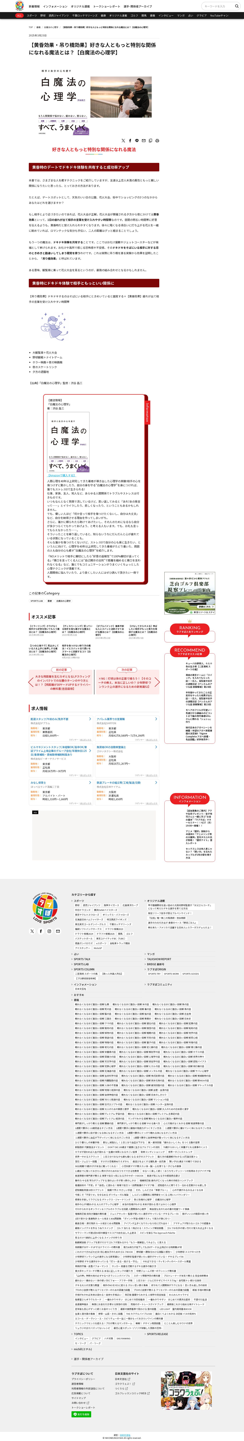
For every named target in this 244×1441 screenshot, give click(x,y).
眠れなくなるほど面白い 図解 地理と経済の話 (97, 1090)
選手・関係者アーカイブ (89, 1359)
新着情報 (34, 6)
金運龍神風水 (81, 1304)
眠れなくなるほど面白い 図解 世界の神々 (184, 1056)
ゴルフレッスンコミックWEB (130, 1393)
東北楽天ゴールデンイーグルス (90, 924)
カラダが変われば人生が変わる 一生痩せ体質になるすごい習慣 (106, 1151)
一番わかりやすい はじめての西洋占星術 (169, 1299)
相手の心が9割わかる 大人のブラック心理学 (97, 1204)
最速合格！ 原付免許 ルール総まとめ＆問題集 (97, 1223)
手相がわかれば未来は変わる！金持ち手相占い (98, 1294)
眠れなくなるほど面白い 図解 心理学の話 (139, 1056)
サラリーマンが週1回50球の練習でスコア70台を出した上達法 (105, 1232)
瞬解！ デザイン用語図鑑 (148, 1323)
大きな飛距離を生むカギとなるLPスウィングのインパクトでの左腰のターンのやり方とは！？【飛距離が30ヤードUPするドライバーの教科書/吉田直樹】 (64, 682)
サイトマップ (79, 1398)
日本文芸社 (80, 988)
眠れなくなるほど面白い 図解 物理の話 (94, 1042)
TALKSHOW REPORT (159, 959)
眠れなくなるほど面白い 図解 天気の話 (136, 1037)
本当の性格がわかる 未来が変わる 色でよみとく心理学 (149, 1204)
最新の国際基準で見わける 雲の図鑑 (138, 1309)
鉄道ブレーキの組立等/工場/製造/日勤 (118, 782)
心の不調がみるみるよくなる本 (187, 1190)
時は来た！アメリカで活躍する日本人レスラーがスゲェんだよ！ (180, 927)
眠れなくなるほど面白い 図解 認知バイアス (185, 1061)
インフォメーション (55, 6)
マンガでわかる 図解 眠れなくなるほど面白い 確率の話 (155, 1118)
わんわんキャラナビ (179, 1294)
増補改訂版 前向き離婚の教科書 (90, 1213)
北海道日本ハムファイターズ (89, 919)
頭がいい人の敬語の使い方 (195, 1213)
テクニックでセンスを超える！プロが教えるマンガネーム (103, 1323)
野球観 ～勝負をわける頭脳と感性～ (154, 1251)
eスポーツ (101, 943)
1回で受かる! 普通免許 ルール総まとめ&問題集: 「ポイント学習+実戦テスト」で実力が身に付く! (122, 1218)
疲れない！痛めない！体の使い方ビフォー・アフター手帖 (103, 1280)
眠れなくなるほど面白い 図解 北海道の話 (95, 1071)
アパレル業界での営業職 (111, 719)
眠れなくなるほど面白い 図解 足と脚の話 (137, 1047)
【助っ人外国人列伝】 (112, 973)
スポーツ (32, 15)
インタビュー (166, 15)
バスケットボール (84, 938)
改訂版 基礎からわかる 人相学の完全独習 (145, 1294)
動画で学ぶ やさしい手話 (119, 1190)
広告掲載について (81, 1393)
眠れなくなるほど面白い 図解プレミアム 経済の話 (99, 1118)
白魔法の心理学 (51, 27)
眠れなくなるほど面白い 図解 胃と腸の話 (181, 1047)
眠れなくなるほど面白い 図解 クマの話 (94, 1023)
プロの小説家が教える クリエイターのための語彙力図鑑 (161, 1290)
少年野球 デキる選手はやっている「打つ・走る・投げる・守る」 (107, 1261)
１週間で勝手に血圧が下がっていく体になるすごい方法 (102, 1137)
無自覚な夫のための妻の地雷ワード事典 (169, 1209)
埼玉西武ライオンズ (117, 919)
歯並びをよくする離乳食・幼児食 (149, 1161)
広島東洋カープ (130, 905)
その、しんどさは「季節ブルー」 (152, 1190)
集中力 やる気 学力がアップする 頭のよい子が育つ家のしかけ (105, 1180)
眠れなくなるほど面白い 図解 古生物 (173, 1013)
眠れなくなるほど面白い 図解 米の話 (131, 1004)
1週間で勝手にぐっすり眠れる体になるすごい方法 (152, 1132)
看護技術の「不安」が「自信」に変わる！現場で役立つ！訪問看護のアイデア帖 (114, 1185)
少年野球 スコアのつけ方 (188, 1251)
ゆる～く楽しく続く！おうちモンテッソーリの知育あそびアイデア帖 (177, 1171)
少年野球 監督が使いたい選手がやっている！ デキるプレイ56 (153, 1256)
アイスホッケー (82, 948)
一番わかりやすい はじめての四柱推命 (125, 1299)
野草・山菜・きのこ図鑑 (110, 1313)
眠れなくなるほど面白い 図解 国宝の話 (136, 1028)
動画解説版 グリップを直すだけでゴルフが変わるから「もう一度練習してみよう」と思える (120, 1242)
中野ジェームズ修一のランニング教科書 (156, 1271)
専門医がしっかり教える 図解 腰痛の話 (94, 1123)
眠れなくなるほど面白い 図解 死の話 (93, 1009)
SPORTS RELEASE (157, 1334)
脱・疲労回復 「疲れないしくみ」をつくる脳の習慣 (174, 1142)
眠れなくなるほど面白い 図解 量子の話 (136, 1042)
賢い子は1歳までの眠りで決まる (185, 1161)
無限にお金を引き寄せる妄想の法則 (109, 1304)
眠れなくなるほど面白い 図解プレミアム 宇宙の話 (99, 1113)
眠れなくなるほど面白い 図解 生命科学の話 (96, 1075)
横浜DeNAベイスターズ (105, 910)
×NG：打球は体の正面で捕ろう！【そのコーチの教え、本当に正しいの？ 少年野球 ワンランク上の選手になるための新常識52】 (124, 682)
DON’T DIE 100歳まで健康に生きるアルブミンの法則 (134, 1147)
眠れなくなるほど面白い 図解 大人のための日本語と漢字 (161, 1109)
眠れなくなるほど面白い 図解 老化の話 (94, 1047)
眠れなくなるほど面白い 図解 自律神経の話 (96, 1094)
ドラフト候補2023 (114, 929)
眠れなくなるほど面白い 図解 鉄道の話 (94, 1037)
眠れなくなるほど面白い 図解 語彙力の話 (95, 1056)
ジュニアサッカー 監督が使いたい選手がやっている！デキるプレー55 (144, 1213)
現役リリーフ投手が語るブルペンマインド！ (170, 913)
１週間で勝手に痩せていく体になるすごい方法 (188, 1128)
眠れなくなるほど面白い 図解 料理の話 (178, 1042)
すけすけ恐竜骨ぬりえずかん (114, 1161)
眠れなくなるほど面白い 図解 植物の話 (94, 1032)
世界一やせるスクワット (87, 1156)
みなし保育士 (38, 782)
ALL (19, 15)
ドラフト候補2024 (84, 933)
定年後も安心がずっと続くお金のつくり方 (96, 1309)
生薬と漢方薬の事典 (85, 1313)
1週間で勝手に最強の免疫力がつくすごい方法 (138, 1128)
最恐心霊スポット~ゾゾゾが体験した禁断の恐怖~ (138, 1328)
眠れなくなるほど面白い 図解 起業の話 (178, 1023)
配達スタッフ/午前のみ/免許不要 (49, 719)
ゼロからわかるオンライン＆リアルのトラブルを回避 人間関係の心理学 (110, 1209)
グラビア (202, 15)
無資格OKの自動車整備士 (111, 747)
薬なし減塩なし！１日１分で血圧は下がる (124, 1142)
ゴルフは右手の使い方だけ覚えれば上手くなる (190, 1228)
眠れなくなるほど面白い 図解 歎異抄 (133, 1018)
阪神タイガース (111, 905)
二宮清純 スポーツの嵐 (86, 973)
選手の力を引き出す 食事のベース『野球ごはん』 (172, 922)
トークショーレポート (106, 6)
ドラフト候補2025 (106, 933)
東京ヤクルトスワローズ (87, 914)
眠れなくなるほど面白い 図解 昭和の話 (178, 1028)
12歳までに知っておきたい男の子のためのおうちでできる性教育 (107, 1171)
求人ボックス (85, 739)
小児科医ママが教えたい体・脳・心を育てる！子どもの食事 (151, 1166)
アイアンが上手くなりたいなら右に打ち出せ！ (147, 1223)
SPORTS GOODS (190, 973)
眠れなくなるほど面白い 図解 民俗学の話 (139, 1061)
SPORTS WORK (171, 973)
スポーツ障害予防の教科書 (147, 1275)
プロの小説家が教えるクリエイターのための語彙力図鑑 (102, 1290)
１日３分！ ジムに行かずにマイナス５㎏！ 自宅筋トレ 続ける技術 (168, 1280)
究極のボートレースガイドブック (147, 1304)
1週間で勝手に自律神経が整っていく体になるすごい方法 (162, 1137)
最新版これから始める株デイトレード (186, 1304)
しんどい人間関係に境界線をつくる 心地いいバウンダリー (161, 1194)
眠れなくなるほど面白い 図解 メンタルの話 (140, 1071)
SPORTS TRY (154, 973)
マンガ (181, 15)
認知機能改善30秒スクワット (89, 1190)
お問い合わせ (79, 1402)
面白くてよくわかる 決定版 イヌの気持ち (175, 1313)
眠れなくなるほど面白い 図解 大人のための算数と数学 (102, 1109)
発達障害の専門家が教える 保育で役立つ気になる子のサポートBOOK (109, 1175)
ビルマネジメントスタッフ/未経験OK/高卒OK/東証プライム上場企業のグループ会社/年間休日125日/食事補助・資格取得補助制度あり (59, 750)
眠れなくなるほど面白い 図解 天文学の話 (95, 1061)
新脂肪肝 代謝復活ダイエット (89, 1147)
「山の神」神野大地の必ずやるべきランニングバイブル (102, 1275)
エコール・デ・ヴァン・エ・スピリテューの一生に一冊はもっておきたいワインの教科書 (119, 1318)
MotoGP (98, 948)
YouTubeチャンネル (221, 15)
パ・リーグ (95, 1343)
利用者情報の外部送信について (88, 1388)
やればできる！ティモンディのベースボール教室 (167, 1261)
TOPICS (78, 1334)
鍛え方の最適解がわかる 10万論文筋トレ (178, 1156)
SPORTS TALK (82, 959)
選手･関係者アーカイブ (138, 6)
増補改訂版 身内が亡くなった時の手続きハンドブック (166, 1180)
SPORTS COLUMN (84, 969)
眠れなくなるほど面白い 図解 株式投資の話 (142, 1075)
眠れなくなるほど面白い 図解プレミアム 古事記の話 (153, 1113)
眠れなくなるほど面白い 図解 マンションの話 (146, 1099)
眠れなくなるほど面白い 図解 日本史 (173, 1018)
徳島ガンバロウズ (84, 943)
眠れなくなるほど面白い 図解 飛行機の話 (184, 1066)
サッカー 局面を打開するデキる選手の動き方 (134, 1266)
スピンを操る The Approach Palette (157, 1232)
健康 (103, 15)
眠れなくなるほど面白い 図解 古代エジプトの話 (98, 1104)
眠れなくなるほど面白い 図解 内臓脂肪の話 (96, 1080)
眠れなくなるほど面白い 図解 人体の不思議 (96, 1085)
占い (190, 15)
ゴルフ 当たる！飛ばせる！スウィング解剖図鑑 (140, 1228)
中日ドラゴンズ (82, 910)
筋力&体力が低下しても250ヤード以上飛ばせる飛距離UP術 (153, 1247)
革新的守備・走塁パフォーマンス (91, 1266)
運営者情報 (77, 1383)
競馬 (144, 15)
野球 (42, 15)
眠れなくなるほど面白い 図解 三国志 (93, 1018)
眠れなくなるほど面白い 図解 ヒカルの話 (139, 1066)
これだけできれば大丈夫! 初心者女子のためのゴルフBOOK (104, 1251)
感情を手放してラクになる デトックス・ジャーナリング (102, 1199)
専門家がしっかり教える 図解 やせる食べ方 (138, 1123)
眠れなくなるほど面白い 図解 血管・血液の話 (146, 1090)
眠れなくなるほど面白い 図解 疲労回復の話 (142, 1085)
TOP (31, 27)
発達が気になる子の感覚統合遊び (163, 1175)
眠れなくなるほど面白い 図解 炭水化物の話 (142, 1080)
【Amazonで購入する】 (61, 475)
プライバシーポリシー (83, 1379)
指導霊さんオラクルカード (88, 1299)
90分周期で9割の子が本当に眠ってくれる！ (96, 1166)
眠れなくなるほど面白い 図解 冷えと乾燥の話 (97, 1099)
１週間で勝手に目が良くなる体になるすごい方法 (99, 1132)
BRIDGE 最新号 (155, 964)
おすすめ (79, 995)
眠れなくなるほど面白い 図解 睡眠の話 (136, 1032)
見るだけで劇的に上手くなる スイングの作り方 (98, 1237)
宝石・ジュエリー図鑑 (86, 1161)
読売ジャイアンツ (59, 15)
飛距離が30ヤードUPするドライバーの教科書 (97, 1247)
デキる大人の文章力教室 (87, 1285)
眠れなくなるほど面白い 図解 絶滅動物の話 (189, 1075)
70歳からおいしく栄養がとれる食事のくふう (185, 1147)
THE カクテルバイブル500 (139, 1313)
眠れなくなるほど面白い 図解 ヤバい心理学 (187, 1071)
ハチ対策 (108, 1338)
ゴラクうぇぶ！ (123, 1383)
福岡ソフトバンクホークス (88, 929)
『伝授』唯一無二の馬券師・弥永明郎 (167, 918)
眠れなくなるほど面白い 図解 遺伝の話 (136, 1023)
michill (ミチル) (83, 1349)
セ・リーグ (80, 1343)
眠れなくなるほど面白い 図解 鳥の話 (173, 1009)
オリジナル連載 (80, 6)
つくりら (119, 1388)
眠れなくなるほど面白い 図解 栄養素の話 (95, 1052)
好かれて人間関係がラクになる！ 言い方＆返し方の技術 (179, 1285)
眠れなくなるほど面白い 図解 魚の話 (170, 1004)
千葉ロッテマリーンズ (84, 15)
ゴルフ (134, 15)
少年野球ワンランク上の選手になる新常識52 (97, 1256)
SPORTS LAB (37, 600)
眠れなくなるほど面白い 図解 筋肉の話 (94, 1028)
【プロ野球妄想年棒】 (86, 978)
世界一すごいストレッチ (180, 1151)
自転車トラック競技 (120, 943)
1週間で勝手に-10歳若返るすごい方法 (94, 1128)
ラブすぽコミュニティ (159, 984)
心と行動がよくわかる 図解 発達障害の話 (184, 1123)
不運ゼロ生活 (200, 1299)
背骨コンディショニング (153, 1151)
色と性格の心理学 (143, 1199)
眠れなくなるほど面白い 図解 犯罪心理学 (95, 1066)
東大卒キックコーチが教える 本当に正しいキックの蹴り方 (104, 1271)
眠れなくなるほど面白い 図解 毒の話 (133, 1009)
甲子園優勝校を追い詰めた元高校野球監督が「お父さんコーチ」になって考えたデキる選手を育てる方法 (180, 907)
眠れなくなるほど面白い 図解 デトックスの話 (190, 1085)
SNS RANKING (123, 1338)
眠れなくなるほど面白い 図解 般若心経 (178, 1037)
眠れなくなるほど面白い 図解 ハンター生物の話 (149, 1104)
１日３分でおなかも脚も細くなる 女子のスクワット (128, 1156)
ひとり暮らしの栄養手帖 (87, 1142)
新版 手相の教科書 (201, 1290)
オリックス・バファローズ (116, 914)
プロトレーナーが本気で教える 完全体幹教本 (186, 1275)
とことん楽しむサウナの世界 (178, 1323)
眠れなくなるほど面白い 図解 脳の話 (93, 1013)
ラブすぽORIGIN (156, 969)
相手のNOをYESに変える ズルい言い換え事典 (125, 1285)
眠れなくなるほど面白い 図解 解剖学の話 (139, 1052)
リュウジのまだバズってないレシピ (92, 1328)
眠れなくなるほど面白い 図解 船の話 (133, 1013)
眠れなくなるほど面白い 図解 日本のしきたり (144, 1094)
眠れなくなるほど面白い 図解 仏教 (92, 1004)
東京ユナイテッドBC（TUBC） (111, 938)
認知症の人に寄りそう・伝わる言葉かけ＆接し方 (182, 1185)
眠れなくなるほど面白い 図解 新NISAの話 (188, 1080)
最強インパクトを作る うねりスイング (94, 1228)
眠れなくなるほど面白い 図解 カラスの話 (184, 1052)
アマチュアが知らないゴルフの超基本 (192, 1223)
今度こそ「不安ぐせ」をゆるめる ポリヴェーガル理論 (101, 1194)
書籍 (152, 15)
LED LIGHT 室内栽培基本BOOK (176, 1309)
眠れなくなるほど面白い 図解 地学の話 (178, 1032)
